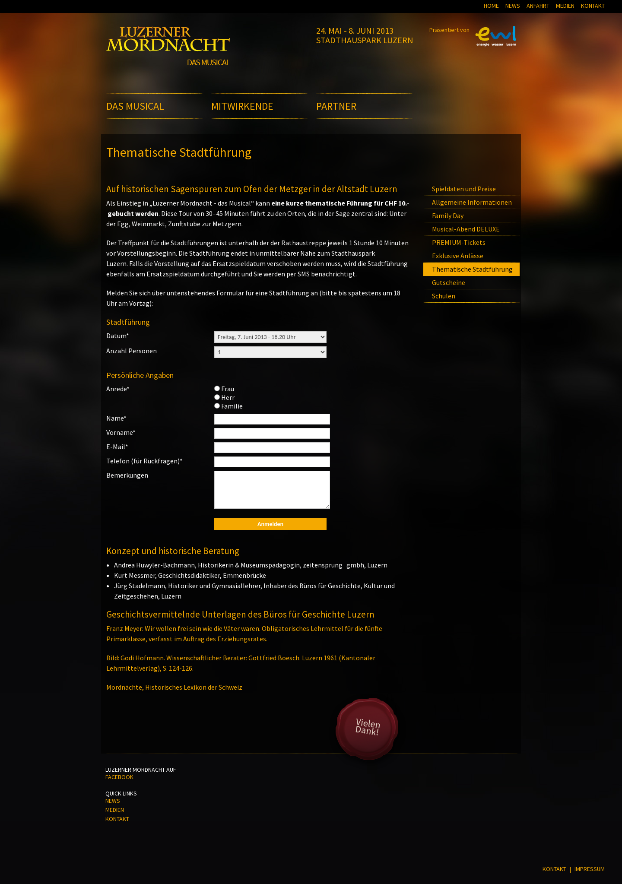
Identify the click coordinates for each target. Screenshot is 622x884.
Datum (117, 335)
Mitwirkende (242, 106)
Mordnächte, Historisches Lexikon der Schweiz (174, 687)
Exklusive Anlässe (457, 255)
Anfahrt (538, 6)
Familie (232, 406)
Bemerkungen (127, 475)
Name (116, 418)
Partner (336, 106)
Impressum (589, 869)
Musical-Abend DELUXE (466, 229)
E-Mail (117, 446)
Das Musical (135, 106)
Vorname (121, 432)
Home (491, 6)
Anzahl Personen (131, 350)
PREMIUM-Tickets (459, 242)
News (512, 6)
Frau (227, 388)
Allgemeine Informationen (472, 202)
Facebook (119, 777)
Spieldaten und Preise (464, 188)
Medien (565, 6)
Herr (228, 397)
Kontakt (593, 6)
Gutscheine (448, 282)
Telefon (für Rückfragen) (144, 460)
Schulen (443, 295)
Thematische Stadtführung (472, 269)
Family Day (447, 215)
